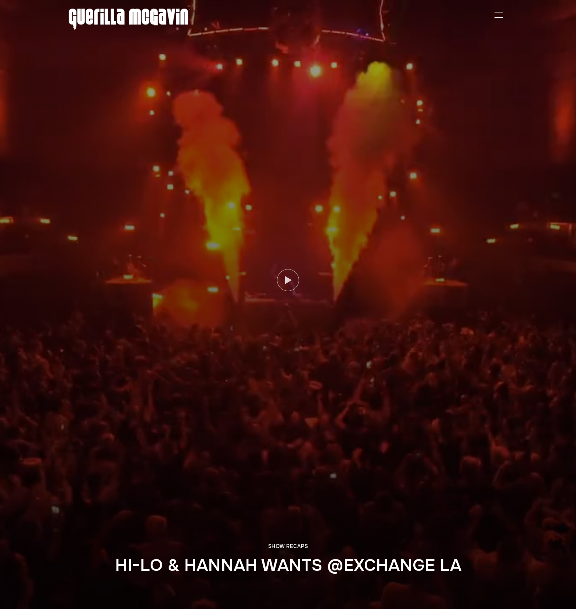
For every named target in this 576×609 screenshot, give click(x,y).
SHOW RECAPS (288, 546)
